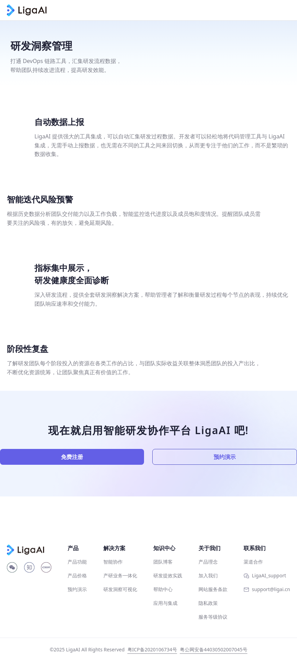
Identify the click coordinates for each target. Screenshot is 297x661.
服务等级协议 (212, 616)
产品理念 (208, 561)
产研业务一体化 (120, 575)
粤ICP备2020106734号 (152, 649)
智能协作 (113, 561)
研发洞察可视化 (120, 589)
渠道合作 (253, 561)
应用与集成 (165, 603)
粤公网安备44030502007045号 (213, 649)
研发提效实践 (167, 575)
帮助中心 (163, 589)
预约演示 (225, 457)
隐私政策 (208, 603)
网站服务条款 (212, 589)
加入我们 (208, 575)
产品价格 (77, 575)
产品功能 (77, 561)
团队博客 (163, 561)
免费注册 (72, 457)
